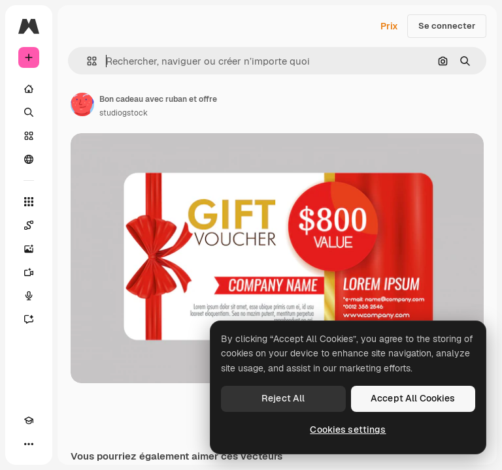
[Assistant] (28, 319)
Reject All (283, 398)
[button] (87, 61)
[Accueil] (28, 88)
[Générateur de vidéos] (28, 272)
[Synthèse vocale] (28, 295)
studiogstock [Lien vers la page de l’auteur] (123, 113)
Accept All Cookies (413, 398)
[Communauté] (28, 159)
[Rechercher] (28, 112)
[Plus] (28, 443)
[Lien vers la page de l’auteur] (82, 104)
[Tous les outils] (28, 201)
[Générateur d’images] (28, 248)
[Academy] (28, 420)
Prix (389, 26)
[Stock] (28, 135)
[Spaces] (28, 225)
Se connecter (446, 25)
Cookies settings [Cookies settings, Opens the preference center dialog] (348, 429)
